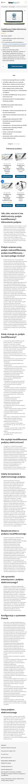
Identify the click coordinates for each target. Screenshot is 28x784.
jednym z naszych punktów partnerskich (14, 44)
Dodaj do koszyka (17, 66)
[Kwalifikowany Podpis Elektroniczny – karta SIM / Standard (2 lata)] (7, 186)
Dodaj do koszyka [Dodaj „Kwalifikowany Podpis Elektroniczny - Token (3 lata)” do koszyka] (20, 176)
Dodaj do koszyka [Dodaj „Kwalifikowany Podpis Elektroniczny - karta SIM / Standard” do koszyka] (7, 176)
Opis (14, 75)
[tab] (14, 75)
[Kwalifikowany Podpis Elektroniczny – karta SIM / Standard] (7, 157)
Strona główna (4, 6)
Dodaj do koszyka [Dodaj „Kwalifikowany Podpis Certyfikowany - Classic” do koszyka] (20, 205)
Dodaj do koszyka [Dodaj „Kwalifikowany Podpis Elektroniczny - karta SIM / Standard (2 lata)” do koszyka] (7, 205)
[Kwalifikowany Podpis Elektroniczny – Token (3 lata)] (20, 157)
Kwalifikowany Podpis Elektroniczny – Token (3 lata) (20, 168)
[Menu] (2, 2)
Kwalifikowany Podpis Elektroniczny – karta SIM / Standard (7, 168)
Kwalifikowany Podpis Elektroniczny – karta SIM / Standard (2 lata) (7, 197)
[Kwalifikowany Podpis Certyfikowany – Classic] (20, 186)
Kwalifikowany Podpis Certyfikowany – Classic (20, 197)
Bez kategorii (12, 6)
